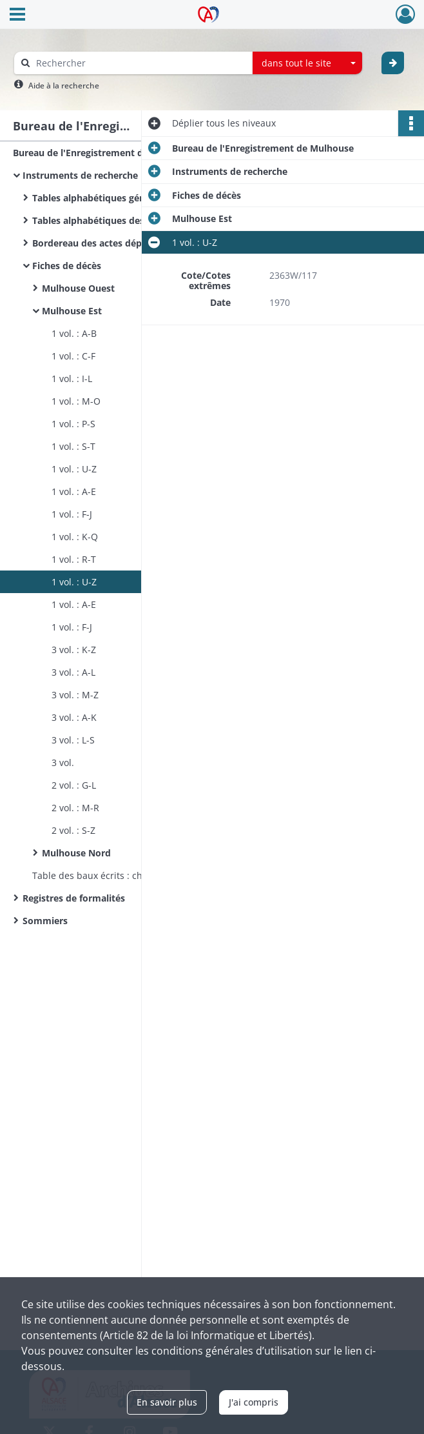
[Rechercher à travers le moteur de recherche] (140, 63)
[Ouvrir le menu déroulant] (17, 15)
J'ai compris (253, 1402)
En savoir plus (167, 1402)
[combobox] (307, 63)
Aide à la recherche (63, 85)
